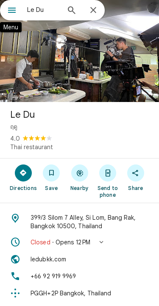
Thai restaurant (31, 147)
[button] (79, 242)
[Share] (136, 177)
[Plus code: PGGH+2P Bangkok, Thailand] (79, 293)
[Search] (71, 11)
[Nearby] (79, 177)
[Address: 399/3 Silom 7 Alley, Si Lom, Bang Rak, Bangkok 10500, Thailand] (79, 222)
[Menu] (12, 11)
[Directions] (23, 177)
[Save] (51, 177)
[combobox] (43, 10)
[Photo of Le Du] (79, 51)
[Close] (93, 10)
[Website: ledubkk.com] (79, 259)
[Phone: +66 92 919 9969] (79, 276)
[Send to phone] (108, 180)
